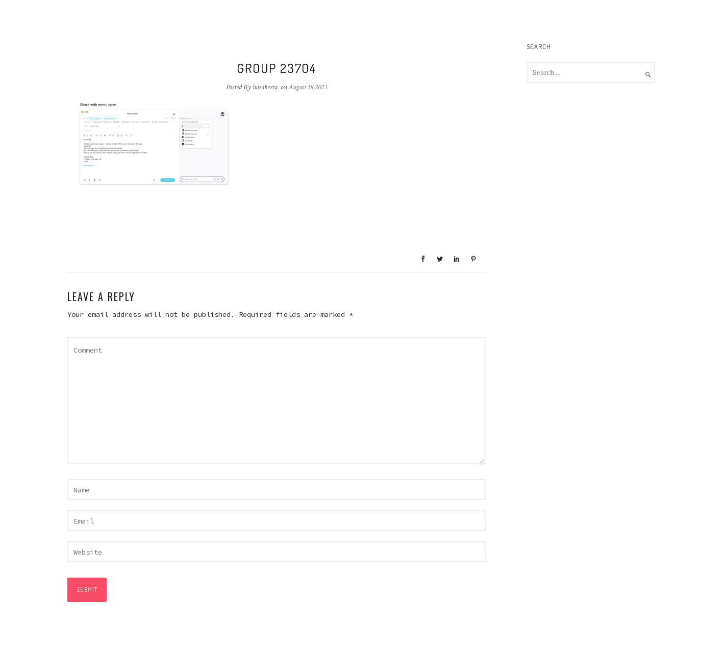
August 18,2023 (308, 87)
